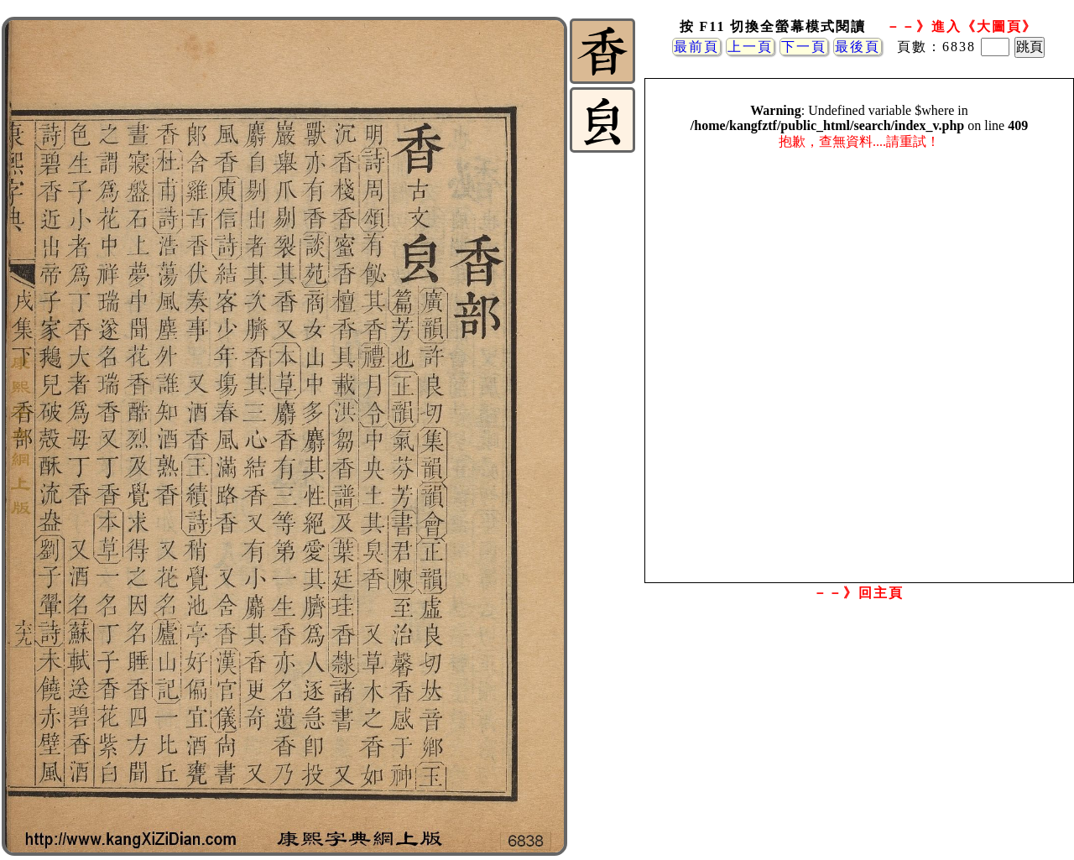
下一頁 (803, 46)
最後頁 (857, 46)
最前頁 (696, 46)
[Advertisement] (858, 740)
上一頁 (750, 46)
